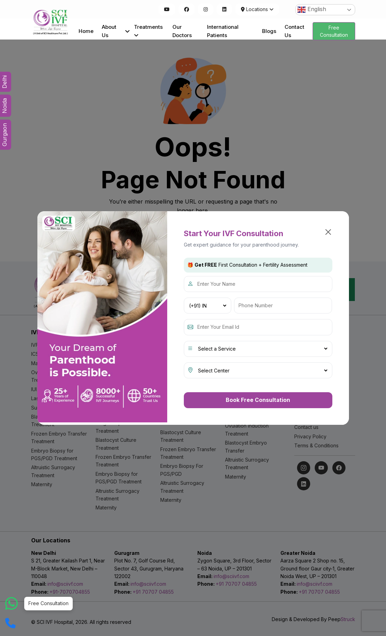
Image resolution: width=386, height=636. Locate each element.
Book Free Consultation (258, 399)
